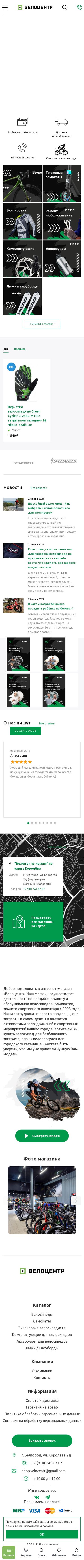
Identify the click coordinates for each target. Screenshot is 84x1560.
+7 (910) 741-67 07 (47, 1463)
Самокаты (42, 1321)
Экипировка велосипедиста (42, 1328)
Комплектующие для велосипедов (42, 1335)
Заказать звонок (42, 1440)
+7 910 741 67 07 (34, 889)
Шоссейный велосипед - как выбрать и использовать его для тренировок (49, 508)
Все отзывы (47, 723)
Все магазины (57, 846)
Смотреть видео (42, 1136)
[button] (76, 1200)
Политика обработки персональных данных (42, 1414)
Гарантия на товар (42, 1407)
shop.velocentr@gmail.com (44, 1471)
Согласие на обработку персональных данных (42, 1421)
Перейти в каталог (42, 324)
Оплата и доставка (42, 1400)
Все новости (39, 487)
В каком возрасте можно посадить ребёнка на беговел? (51, 606)
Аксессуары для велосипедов (42, 1341)
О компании (42, 1371)
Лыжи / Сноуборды (42, 1348)
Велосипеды (42, 1314)
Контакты (42, 1378)
